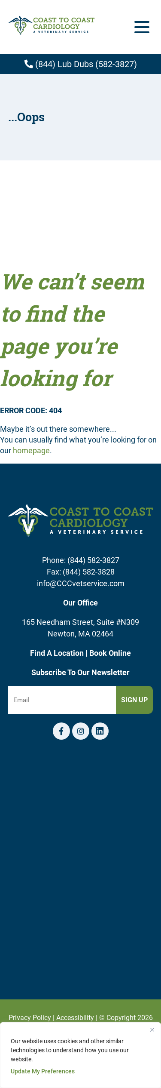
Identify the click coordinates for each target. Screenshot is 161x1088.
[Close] (152, 1029)
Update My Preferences (43, 1071)
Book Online (110, 653)
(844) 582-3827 (93, 560)
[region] (80, 1055)
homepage (31, 450)
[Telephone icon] (100, 731)
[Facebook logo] (61, 731)
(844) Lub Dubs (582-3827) (80, 63)
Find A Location (57, 653)
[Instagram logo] (80, 731)
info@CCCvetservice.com (81, 583)
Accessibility (75, 1017)
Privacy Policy (30, 1017)
